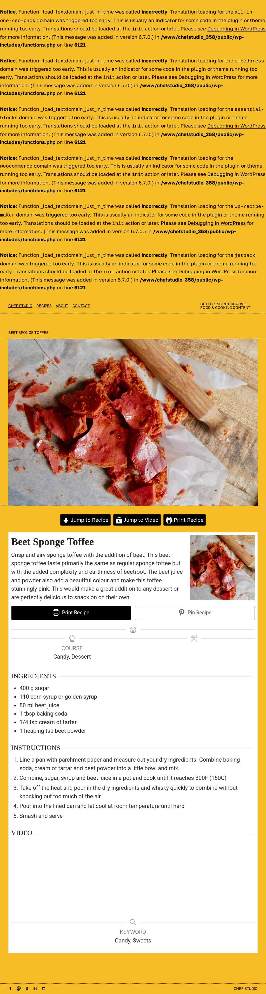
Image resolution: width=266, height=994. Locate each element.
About (62, 298)
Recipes (43, 298)
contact (81, 298)
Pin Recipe (194, 605)
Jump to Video (137, 512)
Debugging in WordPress (236, 27)
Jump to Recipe (85, 512)
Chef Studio (20, 298)
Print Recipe (184, 512)
